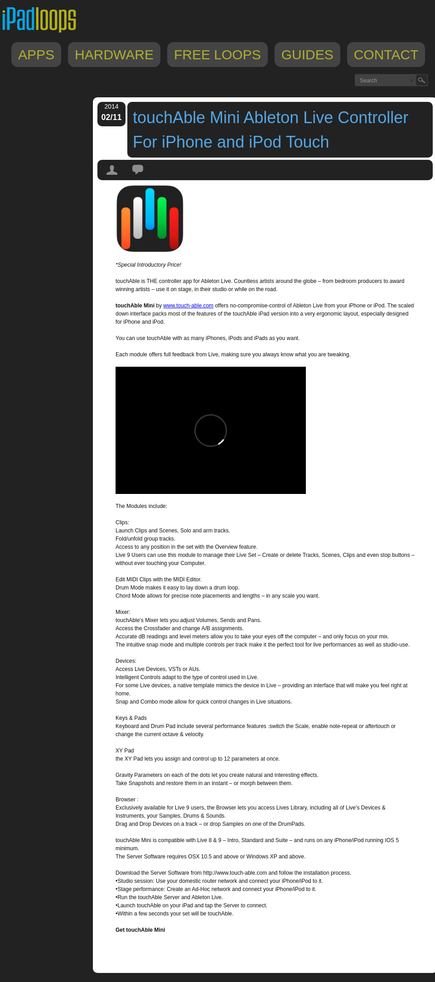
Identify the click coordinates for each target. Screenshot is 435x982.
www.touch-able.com (188, 305)
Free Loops (217, 54)
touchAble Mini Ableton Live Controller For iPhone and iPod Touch (270, 129)
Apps (36, 54)
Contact (386, 54)
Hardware (114, 54)
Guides (307, 54)
